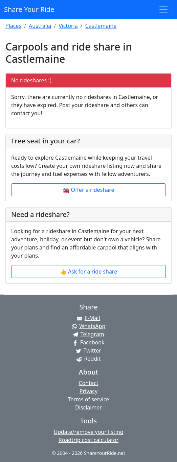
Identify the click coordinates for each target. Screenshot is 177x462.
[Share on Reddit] (88, 359)
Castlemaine (101, 25)
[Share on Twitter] (88, 350)
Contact (88, 383)
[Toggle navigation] (163, 9)
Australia (40, 25)
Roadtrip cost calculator (88, 440)
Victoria (68, 25)
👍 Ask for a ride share (88, 271)
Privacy (88, 391)
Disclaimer (88, 407)
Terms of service (88, 399)
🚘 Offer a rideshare (88, 190)
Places (13, 25)
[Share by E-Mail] (88, 318)
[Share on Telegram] (88, 334)
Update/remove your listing (88, 432)
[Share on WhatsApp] (88, 326)
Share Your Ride (29, 9)
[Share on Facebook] (88, 342)
